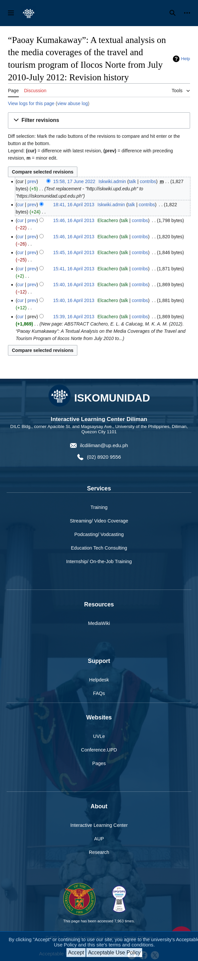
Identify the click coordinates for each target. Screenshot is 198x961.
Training (99, 507)
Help (185, 58)
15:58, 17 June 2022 (74, 181)
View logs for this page (31, 103)
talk (132, 181)
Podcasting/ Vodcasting (99, 534)
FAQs (99, 693)
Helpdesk (99, 679)
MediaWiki (99, 623)
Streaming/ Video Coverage (99, 520)
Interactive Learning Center (99, 825)
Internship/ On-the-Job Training (99, 561)
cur (20, 204)
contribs (148, 181)
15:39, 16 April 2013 (74, 316)
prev (31, 181)
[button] (99, 120)
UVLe (99, 736)
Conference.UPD (99, 749)
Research (99, 852)
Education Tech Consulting (99, 548)
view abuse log (72, 103)
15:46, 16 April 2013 (74, 220)
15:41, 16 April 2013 (74, 268)
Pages (99, 763)
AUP (99, 838)
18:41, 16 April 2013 (74, 204)
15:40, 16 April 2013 (74, 284)
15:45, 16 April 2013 (74, 252)
